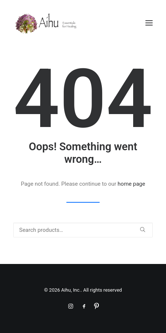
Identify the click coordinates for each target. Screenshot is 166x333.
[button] (149, 23)
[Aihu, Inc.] (46, 23)
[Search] (83, 230)
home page (131, 184)
